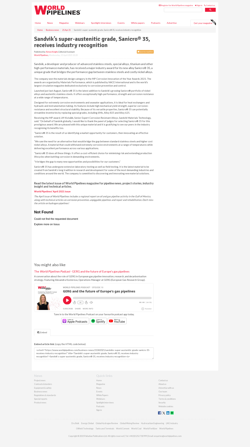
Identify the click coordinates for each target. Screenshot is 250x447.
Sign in (198, 5)
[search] (183, 10)
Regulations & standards (45, 395)
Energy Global (87, 423)
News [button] (50, 23)
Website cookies (165, 406)
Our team (162, 391)
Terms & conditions (167, 399)
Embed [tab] (42, 332)
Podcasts (155, 23)
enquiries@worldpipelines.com (168, 436)
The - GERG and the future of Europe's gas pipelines (81, 271)
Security (162, 402)
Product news (40, 402)
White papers (138, 23)
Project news (39, 380)
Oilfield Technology (85, 428)
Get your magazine (205, 22)
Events (121, 23)
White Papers (102, 395)
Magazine (64, 23)
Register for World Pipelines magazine (176, 5)
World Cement (122, 428)
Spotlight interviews (101, 23)
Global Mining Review (129, 423)
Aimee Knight (52, 52)
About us (162, 384)
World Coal (136, 428)
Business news (40, 391)
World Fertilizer (150, 428)
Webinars (80, 23)
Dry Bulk (75, 423)
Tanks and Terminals (105, 428)
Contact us (209, 5)
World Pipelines (41, 55)
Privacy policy (164, 395)
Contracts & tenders (43, 384)
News (98, 388)
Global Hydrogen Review (107, 423)
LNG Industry (172, 423)
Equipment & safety (42, 388)
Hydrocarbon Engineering (152, 423)
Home (38, 23)
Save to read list (145, 52)
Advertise (172, 23)
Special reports (40, 399)
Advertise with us (166, 388)
